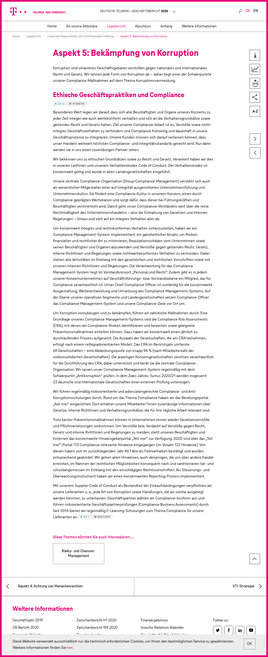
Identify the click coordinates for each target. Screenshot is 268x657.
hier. (96, 648)
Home (16, 36)
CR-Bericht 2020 (26, 628)
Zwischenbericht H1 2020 (96, 620)
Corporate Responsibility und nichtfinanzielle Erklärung (80, 36)
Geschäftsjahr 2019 (28, 620)
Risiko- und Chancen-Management (78, 553)
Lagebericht (33, 36)
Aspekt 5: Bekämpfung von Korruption (143, 36)
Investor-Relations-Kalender (162, 628)
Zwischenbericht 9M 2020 (97, 628)
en (255, 11)
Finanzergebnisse (154, 620)
